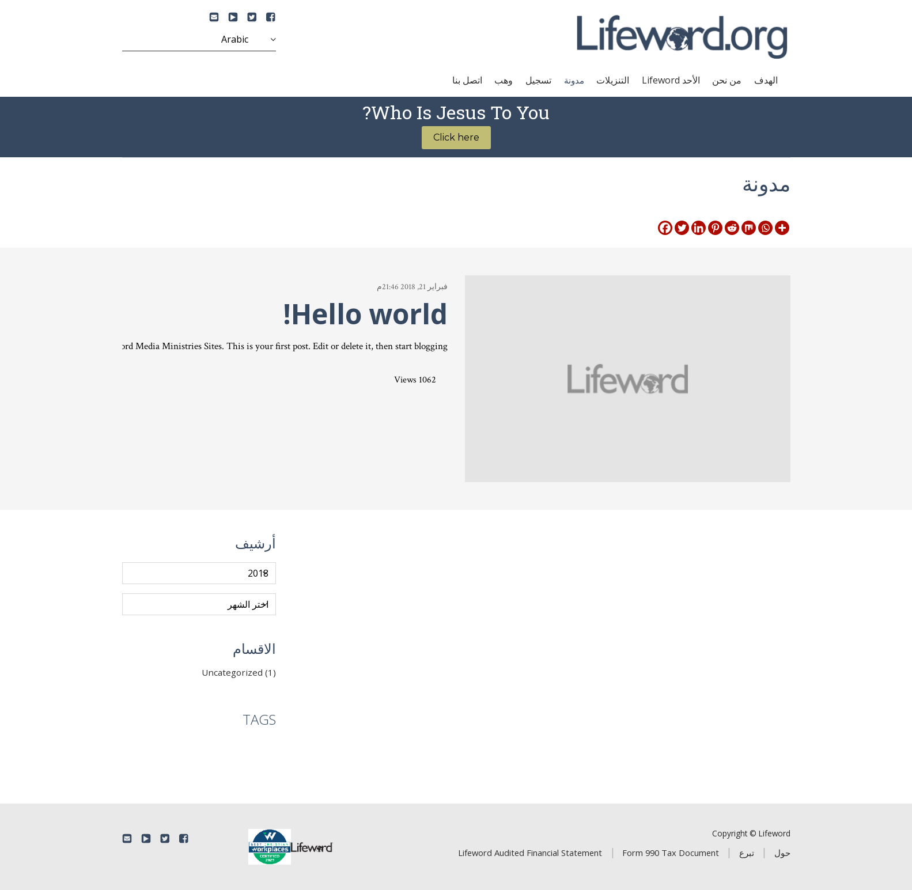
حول (782, 852)
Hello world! (365, 313)
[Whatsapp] (765, 228)
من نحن (726, 80)
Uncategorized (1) (239, 672)
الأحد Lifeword (671, 80)
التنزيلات (612, 80)
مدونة (574, 80)
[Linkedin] (698, 228)
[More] (782, 228)
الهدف (766, 80)
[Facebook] (665, 228)
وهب (503, 80)
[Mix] (748, 228)
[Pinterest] (715, 228)
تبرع (746, 852)
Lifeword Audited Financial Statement (530, 852)
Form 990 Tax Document (670, 852)
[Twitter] (682, 228)
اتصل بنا (467, 80)
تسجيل (538, 80)
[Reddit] (732, 228)
